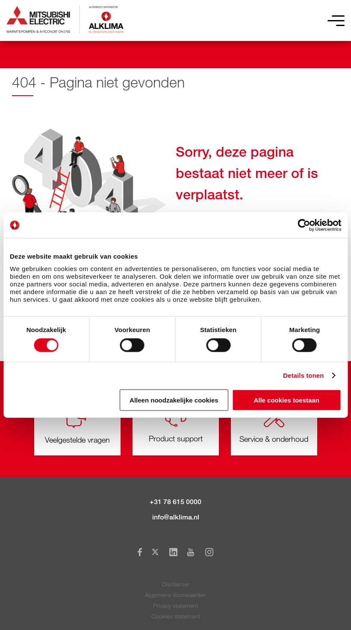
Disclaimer (175, 584)
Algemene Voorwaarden (175, 594)
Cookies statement (175, 616)
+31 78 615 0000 (175, 502)
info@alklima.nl (175, 517)
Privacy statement (175, 605)
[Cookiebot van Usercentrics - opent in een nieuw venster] (303, 225)
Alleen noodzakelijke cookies (174, 399)
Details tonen (303, 375)
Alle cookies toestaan (286, 399)
